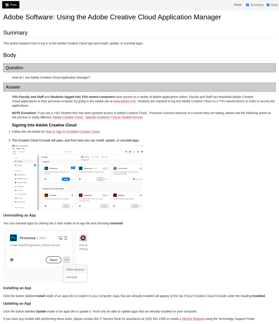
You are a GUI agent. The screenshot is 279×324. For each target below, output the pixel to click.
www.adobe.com (124, 101)
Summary (255, 5)
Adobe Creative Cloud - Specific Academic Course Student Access (98, 117)
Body (272, 5)
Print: (238, 5)
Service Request (193, 319)
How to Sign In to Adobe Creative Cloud (73, 131)
